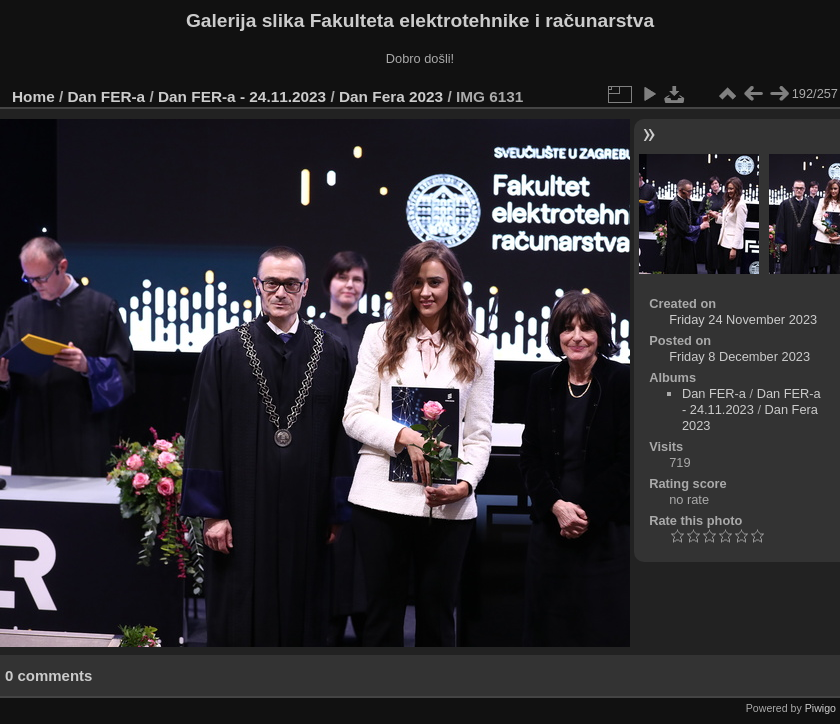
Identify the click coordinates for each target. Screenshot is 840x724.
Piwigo (820, 708)
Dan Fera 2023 (391, 96)
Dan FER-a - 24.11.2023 (242, 96)
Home (33, 96)
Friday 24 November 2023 (743, 319)
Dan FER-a (107, 96)
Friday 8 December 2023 (739, 356)
